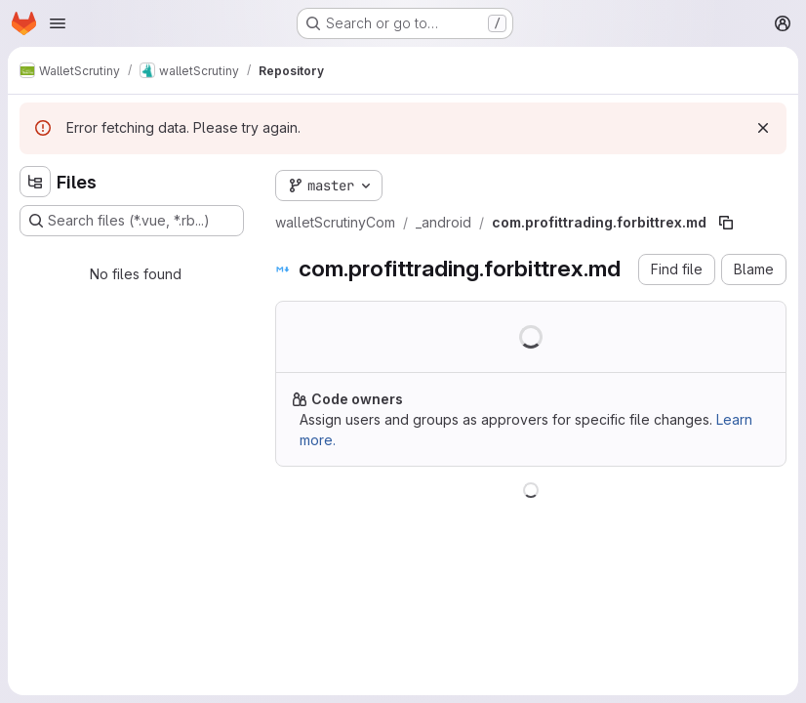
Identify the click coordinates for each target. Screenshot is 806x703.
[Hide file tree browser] (35, 181)
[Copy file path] (726, 222)
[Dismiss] (763, 128)
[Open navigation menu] (57, 23)
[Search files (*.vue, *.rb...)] (132, 220)
